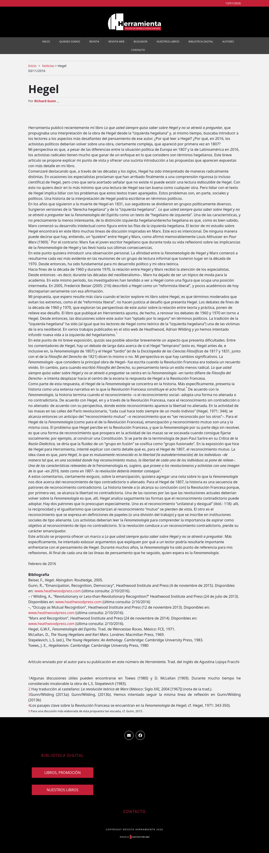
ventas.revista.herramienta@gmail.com (128, 735)
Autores (228, 41)
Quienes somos (69, 41)
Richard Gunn (45, 101)
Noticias (48, 66)
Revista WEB (116, 41)
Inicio (46, 41)
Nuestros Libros (168, 41)
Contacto (138, 50)
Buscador (140, 41)
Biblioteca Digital (201, 41)
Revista (94, 41)
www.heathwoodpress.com (58, 590)
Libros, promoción (62, 772)
